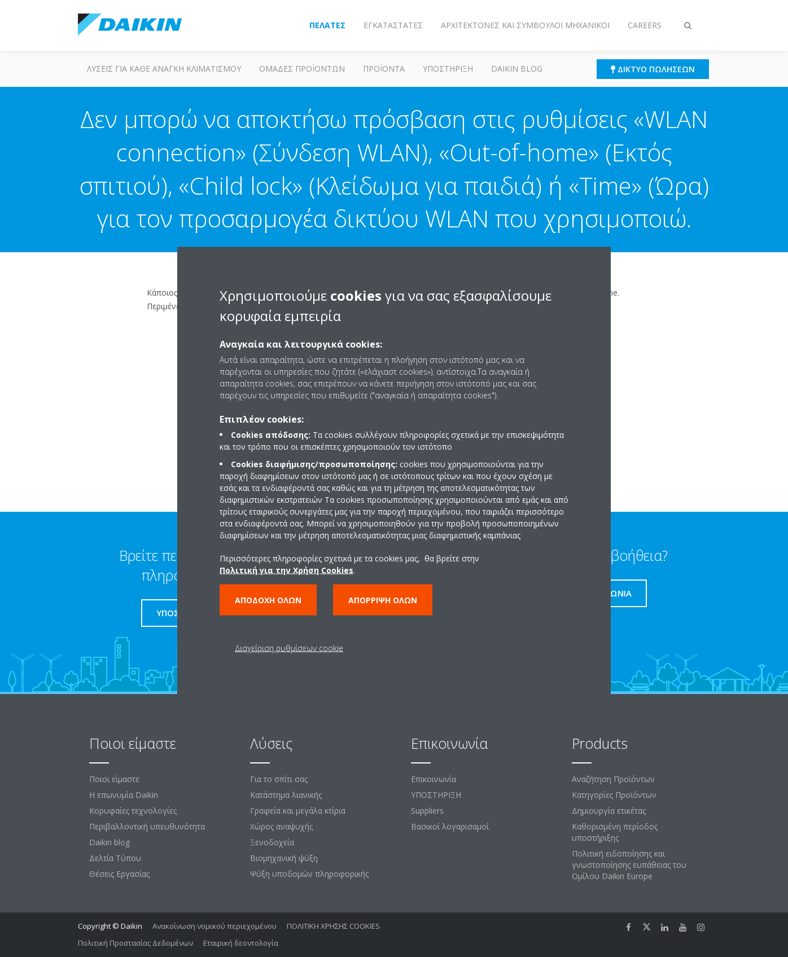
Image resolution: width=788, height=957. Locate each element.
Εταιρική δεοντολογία (240, 943)
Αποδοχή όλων (268, 600)
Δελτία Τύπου (115, 858)
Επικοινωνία (433, 779)
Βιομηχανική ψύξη (284, 858)
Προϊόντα (384, 68)
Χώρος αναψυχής (281, 826)
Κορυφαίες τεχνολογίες (133, 810)
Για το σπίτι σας (279, 779)
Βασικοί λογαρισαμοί (450, 826)
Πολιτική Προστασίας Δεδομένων (135, 943)
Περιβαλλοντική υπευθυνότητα (147, 826)
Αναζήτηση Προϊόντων (613, 779)
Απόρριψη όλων (382, 600)
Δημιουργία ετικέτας (609, 810)
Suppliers (427, 810)
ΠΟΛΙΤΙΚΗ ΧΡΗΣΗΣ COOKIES (333, 926)
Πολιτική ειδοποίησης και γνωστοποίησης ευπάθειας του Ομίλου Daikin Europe (629, 864)
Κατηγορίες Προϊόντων (614, 794)
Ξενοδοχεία (272, 842)
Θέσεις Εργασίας (119, 873)
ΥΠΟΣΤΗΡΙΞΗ (448, 68)
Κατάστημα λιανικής (286, 794)
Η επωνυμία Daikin (123, 794)
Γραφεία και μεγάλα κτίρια (297, 810)
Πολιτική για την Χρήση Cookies (286, 570)
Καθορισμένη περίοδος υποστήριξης (615, 832)
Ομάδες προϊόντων (302, 68)
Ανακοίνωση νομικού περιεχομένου (214, 926)
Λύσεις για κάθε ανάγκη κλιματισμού (164, 68)
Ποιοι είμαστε (114, 779)
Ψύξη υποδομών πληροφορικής (309, 873)
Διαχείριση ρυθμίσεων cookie (289, 648)
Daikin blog (516, 68)
